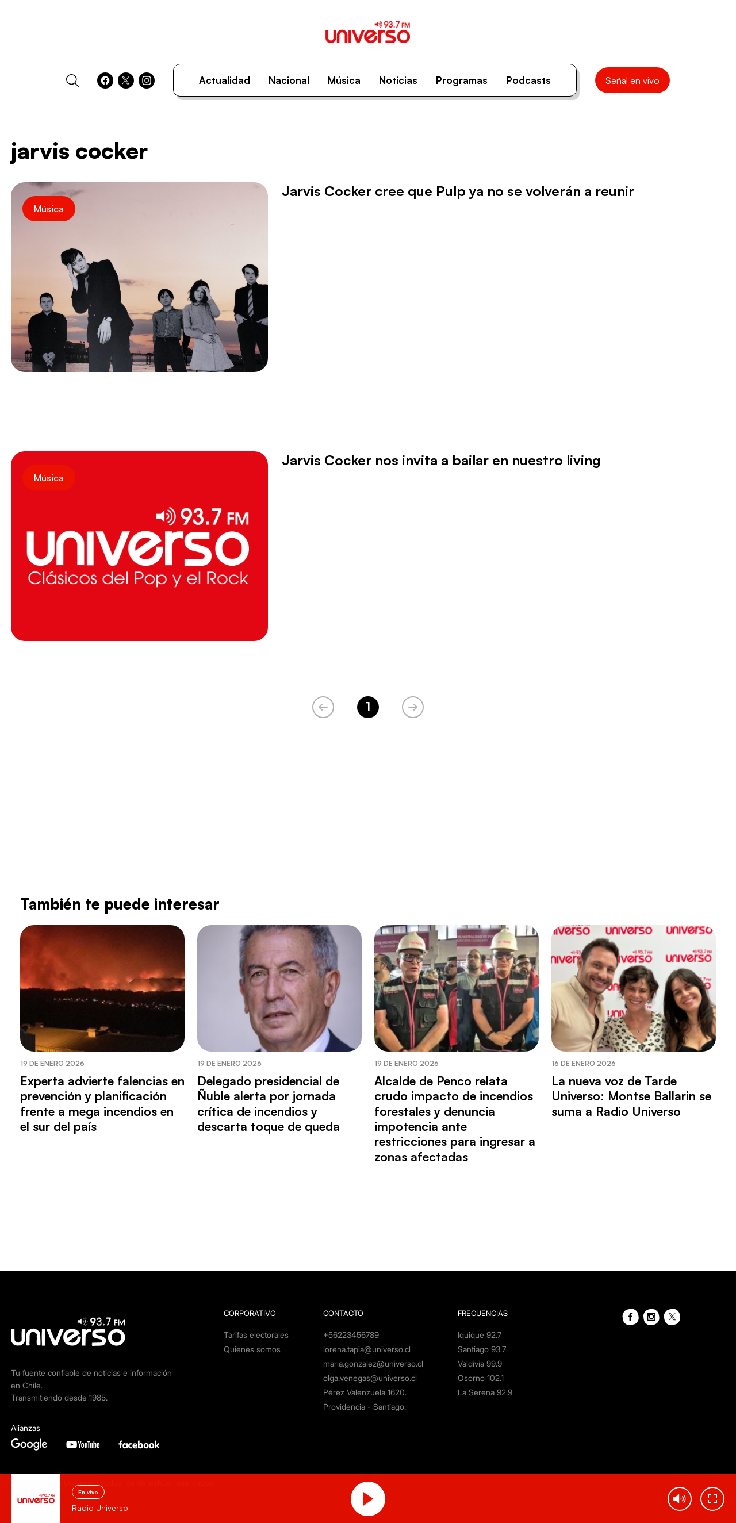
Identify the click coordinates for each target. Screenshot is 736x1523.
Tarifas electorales (256, 1335)
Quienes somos (252, 1349)
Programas (462, 80)
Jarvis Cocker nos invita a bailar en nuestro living (441, 460)
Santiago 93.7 (482, 1349)
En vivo (88, 1492)
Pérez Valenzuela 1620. (365, 1392)
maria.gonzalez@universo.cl (373, 1363)
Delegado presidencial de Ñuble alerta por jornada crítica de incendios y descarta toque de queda (268, 1103)
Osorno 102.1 (481, 1378)
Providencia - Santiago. (364, 1406)
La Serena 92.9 (485, 1392)
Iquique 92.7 (479, 1335)
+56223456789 (351, 1335)
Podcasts (528, 80)
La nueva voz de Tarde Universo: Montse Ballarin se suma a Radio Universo (631, 1096)
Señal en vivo (632, 80)
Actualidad (224, 80)
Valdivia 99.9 (480, 1363)
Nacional (289, 80)
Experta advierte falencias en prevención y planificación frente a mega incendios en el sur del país (102, 1103)
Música (344, 80)
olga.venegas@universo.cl (370, 1378)
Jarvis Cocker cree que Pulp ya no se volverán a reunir (458, 191)
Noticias (398, 80)
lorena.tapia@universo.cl (367, 1349)
